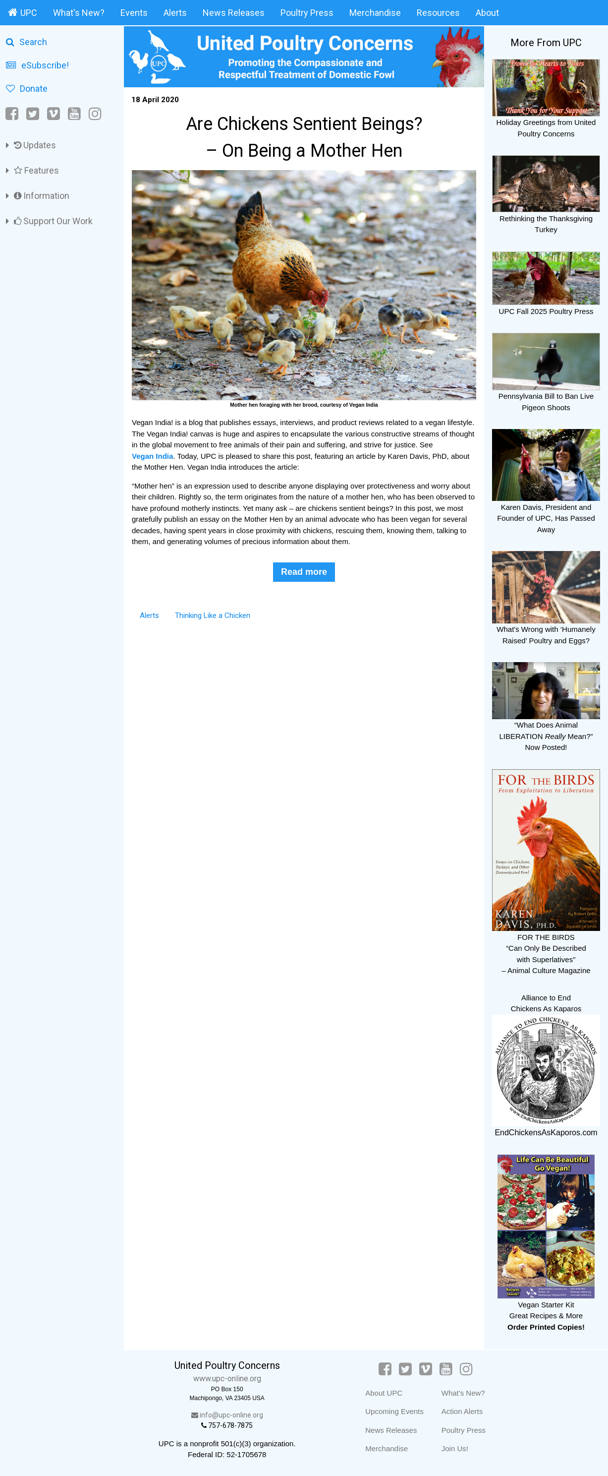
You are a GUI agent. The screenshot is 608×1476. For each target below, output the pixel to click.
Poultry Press (306, 12)
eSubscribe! (37, 65)
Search (26, 42)
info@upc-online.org (227, 1415)
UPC (22, 12)
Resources (438, 12)
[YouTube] (74, 113)
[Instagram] (95, 113)
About (487, 12)
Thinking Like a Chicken (212, 615)
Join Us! (455, 1448)
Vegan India (152, 456)
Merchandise (375, 12)
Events (134, 12)
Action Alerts (462, 1411)
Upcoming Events (394, 1411)
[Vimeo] (53, 113)
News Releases (234, 12)
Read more (304, 572)
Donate (27, 88)
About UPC (383, 1393)
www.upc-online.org (227, 1378)
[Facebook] (12, 113)
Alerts (175, 12)
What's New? (79, 12)
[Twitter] (32, 113)
